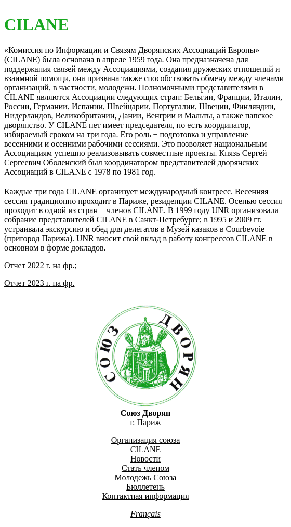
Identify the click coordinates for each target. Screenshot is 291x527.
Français (145, 513)
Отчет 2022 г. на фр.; (40, 265)
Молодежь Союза (146, 477)
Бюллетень (145, 486)
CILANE (145, 449)
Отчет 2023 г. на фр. (39, 283)
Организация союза (145, 440)
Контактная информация (145, 496)
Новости (145, 458)
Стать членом (145, 468)
